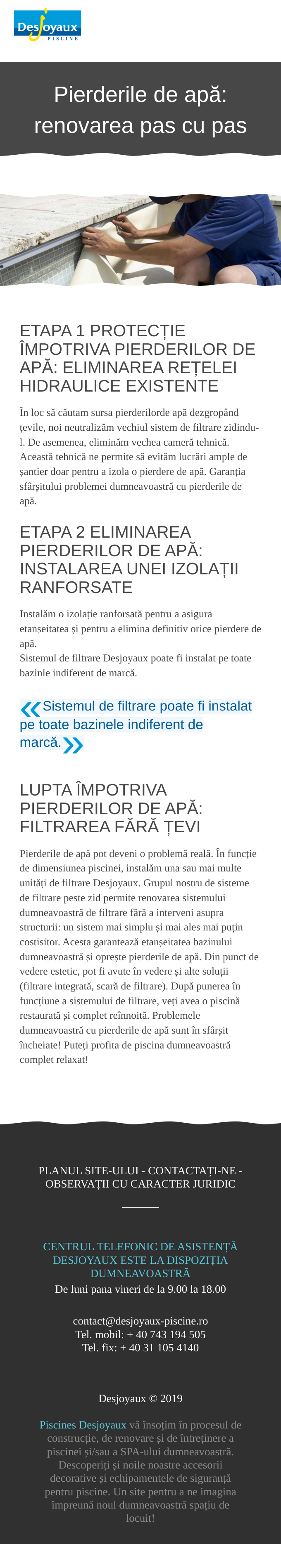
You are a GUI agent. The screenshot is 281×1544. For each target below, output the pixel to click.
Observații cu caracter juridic (140, 1184)
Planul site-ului (88, 1170)
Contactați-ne (192, 1170)
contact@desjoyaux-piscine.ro (140, 1321)
